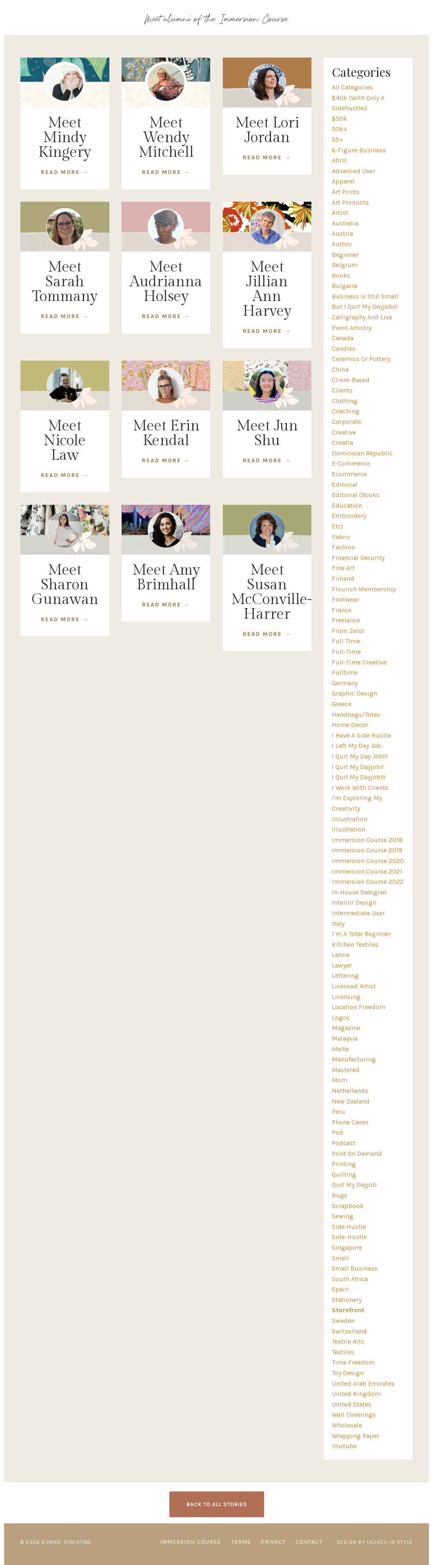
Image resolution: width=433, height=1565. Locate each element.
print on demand (357, 1153)
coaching (346, 411)
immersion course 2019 (367, 850)
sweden (343, 1320)
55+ (337, 139)
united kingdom (356, 1394)
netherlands (350, 1091)
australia (345, 223)
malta (340, 1049)
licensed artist (354, 986)
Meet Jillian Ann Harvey (267, 289)
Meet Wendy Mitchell (166, 138)
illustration (348, 829)
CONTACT (308, 1541)
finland (343, 578)
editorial (345, 484)
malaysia (345, 1038)
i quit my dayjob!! (358, 767)
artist (340, 212)
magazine (346, 1028)
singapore (347, 1247)
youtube (344, 1446)
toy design (348, 1373)
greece (341, 704)
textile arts (348, 1341)
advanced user (353, 171)
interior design (354, 902)
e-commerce (351, 463)
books (341, 275)
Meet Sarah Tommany (65, 282)
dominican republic (362, 453)
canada (342, 338)
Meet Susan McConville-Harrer (267, 592)
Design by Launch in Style (375, 1542)
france (341, 610)
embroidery (349, 515)
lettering (345, 975)
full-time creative (359, 662)
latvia (340, 955)
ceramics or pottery (361, 359)
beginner (345, 255)
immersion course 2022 (368, 881)
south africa (350, 1279)
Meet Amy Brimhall (166, 577)
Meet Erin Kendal (166, 433)
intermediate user (358, 913)
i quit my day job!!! (360, 756)
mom (339, 1080)
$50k (339, 119)
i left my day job (356, 745)
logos (341, 1017)
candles (343, 348)
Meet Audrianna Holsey (166, 282)
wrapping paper (355, 1436)
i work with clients (360, 787)
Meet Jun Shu (267, 433)
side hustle (349, 1227)
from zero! (348, 631)
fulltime (345, 672)
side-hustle (349, 1237)
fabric (341, 537)
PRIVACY (273, 1541)
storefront (348, 1310)
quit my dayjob (354, 1184)
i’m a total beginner (361, 934)
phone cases (350, 1122)
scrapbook (348, 1206)
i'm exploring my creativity (357, 803)
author (342, 244)
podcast (343, 1143)
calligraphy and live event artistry (362, 322)
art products (350, 202)
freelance (346, 620)
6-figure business (359, 150)
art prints (346, 192)
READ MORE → (65, 172)
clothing (345, 401)
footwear (345, 599)
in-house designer (359, 892)
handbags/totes (356, 714)
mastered (346, 1070)
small (340, 1258)
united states (351, 1404)
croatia (342, 442)
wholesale (347, 1425)
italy (338, 923)
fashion (343, 547)
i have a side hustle (361, 735)
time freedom (353, 1362)
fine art (343, 568)
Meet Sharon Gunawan (64, 585)
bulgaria (344, 286)
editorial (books (356, 495)
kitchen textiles (355, 944)
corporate (346, 422)
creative (344, 432)
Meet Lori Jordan (267, 130)
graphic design (354, 693)
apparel (343, 181)
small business (354, 1268)
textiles (343, 1352)
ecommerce (349, 474)
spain (340, 1289)
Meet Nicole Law (65, 441)
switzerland (349, 1331)
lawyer (342, 965)
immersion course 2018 (367, 840)
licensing (346, 997)
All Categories (352, 87)
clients (342, 390)
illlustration (349, 819)
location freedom (358, 1007)
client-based (351, 380)
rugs (339, 1195)
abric (339, 160)
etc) (337, 526)
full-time (346, 651)
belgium (345, 265)
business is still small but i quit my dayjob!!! (365, 301)
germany (345, 683)
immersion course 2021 (367, 871)
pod (337, 1132)
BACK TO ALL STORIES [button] (217, 1504)
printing (344, 1164)
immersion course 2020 (368, 861)
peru (338, 1111)
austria (342, 233)
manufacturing (354, 1059)
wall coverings (354, 1414)
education (347, 505)
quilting (344, 1174)
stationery (347, 1300)
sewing (342, 1216)
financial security (358, 558)
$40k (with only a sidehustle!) (358, 103)
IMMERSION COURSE (190, 1541)
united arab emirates (363, 1383)
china (340, 369)
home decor (350, 725)
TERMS (241, 1541)
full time (346, 641)
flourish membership (364, 589)
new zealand (351, 1101)
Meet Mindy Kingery (64, 138)
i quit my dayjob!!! (358, 777)
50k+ (339, 129)
